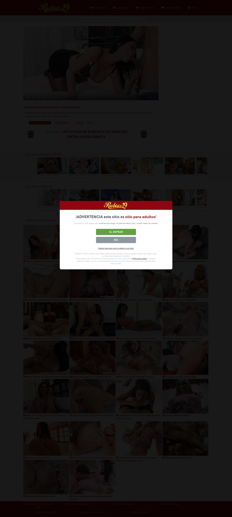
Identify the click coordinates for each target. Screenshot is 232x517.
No (116, 240)
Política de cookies (139, 259)
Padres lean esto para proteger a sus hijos (116, 248)
